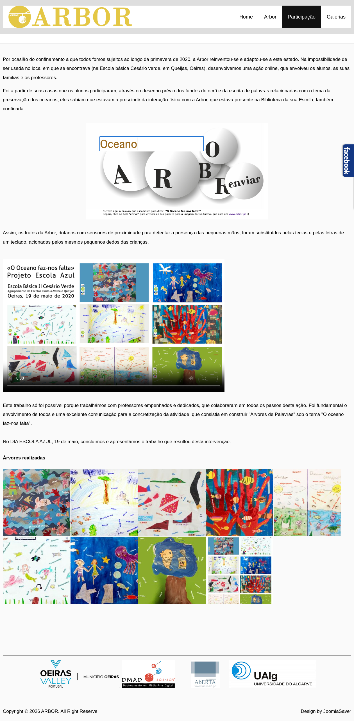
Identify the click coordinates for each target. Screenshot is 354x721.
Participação (302, 17)
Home (246, 17)
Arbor (270, 17)
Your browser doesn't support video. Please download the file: (113, 324)
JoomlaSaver (337, 711)
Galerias (336, 17)
